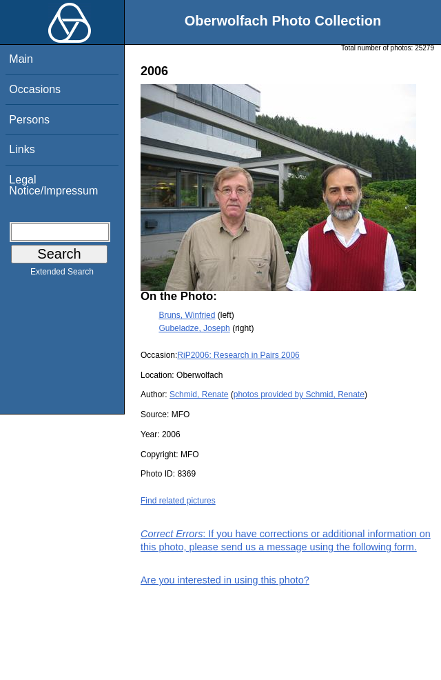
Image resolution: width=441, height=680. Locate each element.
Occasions (35, 89)
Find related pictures (178, 501)
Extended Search (62, 274)
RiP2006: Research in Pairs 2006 (238, 355)
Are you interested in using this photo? (225, 580)
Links (21, 149)
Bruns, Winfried (186, 315)
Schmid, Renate (199, 394)
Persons (29, 120)
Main (21, 59)
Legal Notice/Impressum (53, 185)
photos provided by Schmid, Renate (299, 394)
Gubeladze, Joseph (193, 328)
